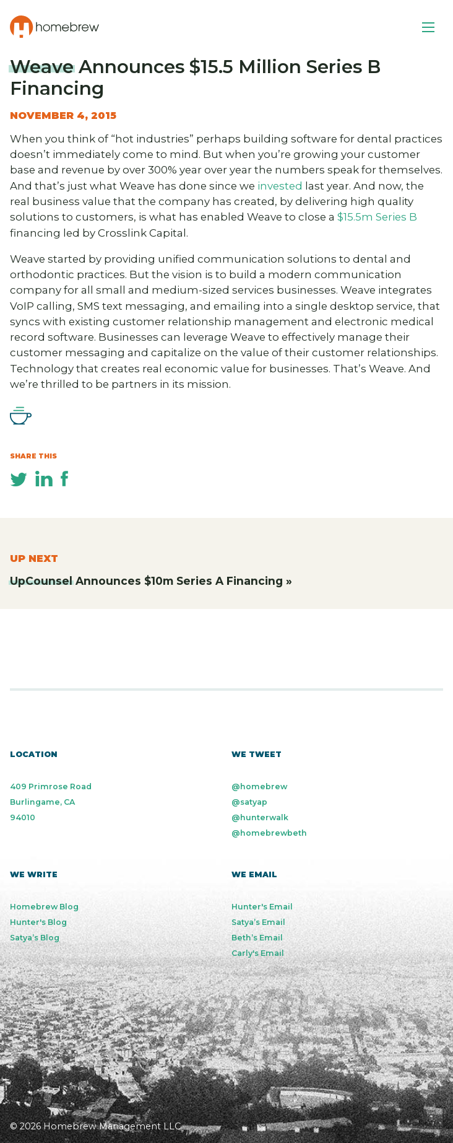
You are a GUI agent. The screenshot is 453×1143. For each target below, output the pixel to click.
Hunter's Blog (38, 922)
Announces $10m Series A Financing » (151, 580)
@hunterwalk (259, 817)
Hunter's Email (262, 906)
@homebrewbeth (269, 833)
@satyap (249, 802)
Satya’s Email (258, 922)
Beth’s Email (257, 937)
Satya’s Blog (34, 937)
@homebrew (259, 786)
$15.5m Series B (377, 217)
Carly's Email (257, 953)
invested (280, 186)
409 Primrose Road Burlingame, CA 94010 (51, 802)
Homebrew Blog (44, 906)
